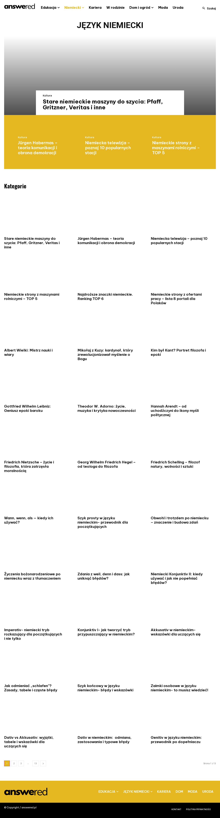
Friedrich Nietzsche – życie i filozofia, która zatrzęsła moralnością (29, 466)
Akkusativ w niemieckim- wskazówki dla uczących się (176, 632)
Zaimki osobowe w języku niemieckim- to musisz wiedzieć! (179, 687)
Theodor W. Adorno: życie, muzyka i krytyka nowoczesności (107, 408)
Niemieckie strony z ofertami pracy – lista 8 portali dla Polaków (176, 298)
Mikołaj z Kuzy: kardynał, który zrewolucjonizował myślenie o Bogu (105, 354)
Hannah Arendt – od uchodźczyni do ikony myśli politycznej (175, 410)
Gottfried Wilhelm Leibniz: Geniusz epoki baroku (27, 408)
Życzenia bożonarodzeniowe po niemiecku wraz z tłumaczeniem (32, 576)
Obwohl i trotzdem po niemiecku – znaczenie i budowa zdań (179, 520)
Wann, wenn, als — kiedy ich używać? (28, 520)
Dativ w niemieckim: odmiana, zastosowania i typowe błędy (104, 739)
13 (35, 763)
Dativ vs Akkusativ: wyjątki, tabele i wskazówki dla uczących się (29, 741)
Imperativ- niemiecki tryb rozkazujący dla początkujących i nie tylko (33, 634)
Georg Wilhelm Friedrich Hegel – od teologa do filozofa (107, 464)
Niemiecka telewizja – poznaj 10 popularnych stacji (108, 147)
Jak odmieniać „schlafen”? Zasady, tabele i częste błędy (30, 687)
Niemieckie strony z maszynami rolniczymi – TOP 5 (176, 147)
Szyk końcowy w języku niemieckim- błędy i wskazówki (105, 687)
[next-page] (43, 763)
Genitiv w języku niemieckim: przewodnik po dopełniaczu (176, 739)
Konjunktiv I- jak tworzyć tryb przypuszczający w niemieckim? (106, 632)
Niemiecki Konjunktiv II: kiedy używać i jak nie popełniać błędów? (177, 578)
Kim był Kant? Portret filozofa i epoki (178, 352)
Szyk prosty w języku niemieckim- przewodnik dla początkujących (103, 522)
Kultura (47, 95)
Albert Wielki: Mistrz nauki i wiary (28, 352)
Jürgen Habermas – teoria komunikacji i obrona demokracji (38, 147)
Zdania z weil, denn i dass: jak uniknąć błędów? (104, 576)
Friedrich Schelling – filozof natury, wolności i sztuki (175, 464)
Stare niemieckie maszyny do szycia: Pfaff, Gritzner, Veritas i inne (103, 104)
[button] (208, 8)
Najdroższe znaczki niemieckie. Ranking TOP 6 (105, 296)
